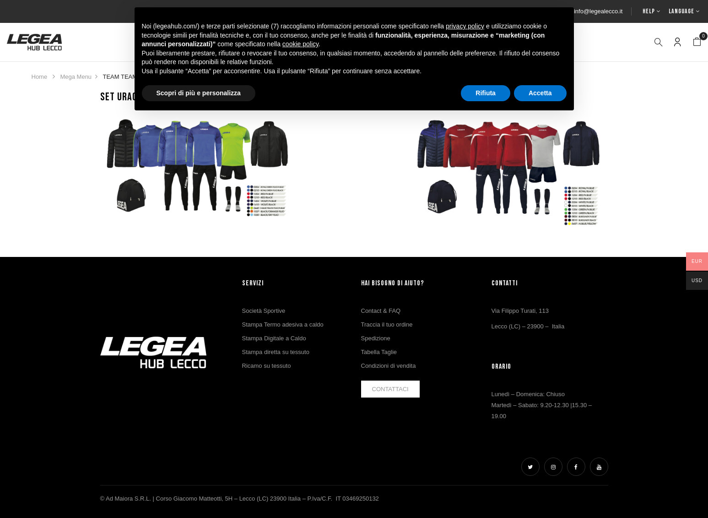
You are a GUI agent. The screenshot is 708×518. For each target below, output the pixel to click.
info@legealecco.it (598, 11)
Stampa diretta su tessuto (275, 352)
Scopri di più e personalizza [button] (199, 93)
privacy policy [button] (465, 26)
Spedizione (375, 338)
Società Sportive (264, 310)
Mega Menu (76, 76)
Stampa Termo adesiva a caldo (283, 324)
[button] (697, 42)
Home (40, 76)
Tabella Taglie (379, 352)
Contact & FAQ (381, 310)
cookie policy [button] (300, 44)
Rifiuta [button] (486, 93)
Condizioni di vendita (388, 365)
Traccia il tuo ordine (387, 324)
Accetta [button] (540, 93)
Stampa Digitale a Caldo (274, 338)
